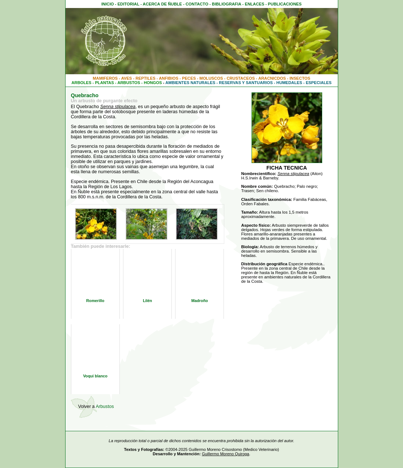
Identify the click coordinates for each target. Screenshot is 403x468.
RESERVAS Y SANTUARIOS (246, 82)
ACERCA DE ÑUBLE (162, 4)
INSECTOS (299, 78)
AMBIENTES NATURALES (190, 82)
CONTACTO (197, 4)
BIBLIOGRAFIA (226, 4)
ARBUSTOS (128, 82)
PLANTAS (104, 82)
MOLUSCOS (211, 78)
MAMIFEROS (105, 78)
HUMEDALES (289, 82)
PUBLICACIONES (285, 4)
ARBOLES (81, 82)
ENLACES (254, 4)
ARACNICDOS (272, 78)
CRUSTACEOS (240, 78)
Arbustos (105, 406)
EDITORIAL (128, 4)
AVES (126, 78)
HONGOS (153, 82)
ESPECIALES (319, 82)
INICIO (108, 4)
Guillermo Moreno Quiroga (225, 454)
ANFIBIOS (168, 78)
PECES (189, 78)
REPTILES (145, 78)
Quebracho (85, 95)
